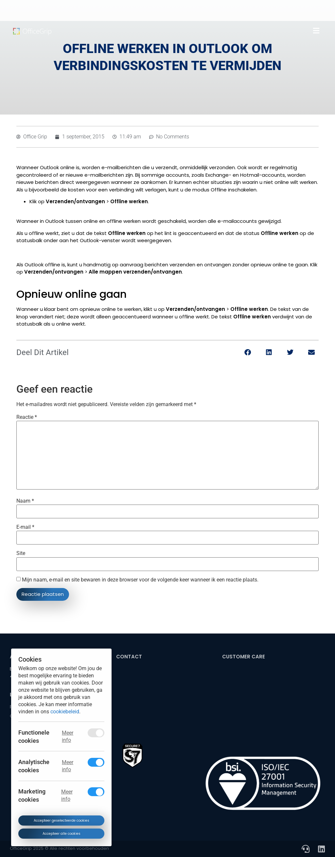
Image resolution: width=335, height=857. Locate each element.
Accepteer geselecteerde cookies (61, 820)
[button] (316, 31)
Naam (25, 501)
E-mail (25, 527)
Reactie (26, 417)
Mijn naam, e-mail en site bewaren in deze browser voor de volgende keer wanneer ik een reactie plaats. (140, 579)
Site (20, 553)
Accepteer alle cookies (61, 833)
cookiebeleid (64, 711)
